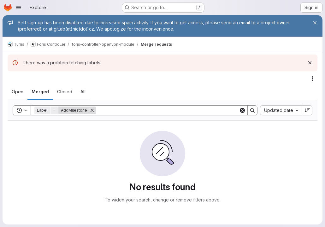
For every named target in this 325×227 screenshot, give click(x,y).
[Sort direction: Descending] (307, 110)
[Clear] (242, 110)
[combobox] (281, 110)
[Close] (315, 22)
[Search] (167, 110)
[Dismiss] (310, 63)
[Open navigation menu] (19, 8)
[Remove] (92, 110)
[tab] (17, 92)
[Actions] (312, 79)
